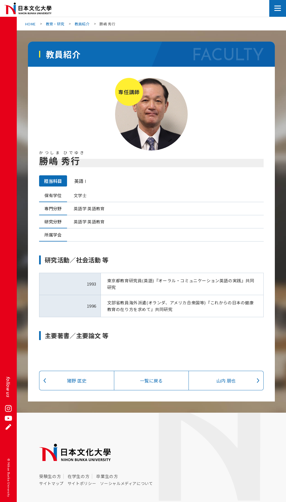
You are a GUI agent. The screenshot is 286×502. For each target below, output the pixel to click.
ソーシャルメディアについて (126, 483)
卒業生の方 (107, 476)
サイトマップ (51, 483)
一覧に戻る (151, 380)
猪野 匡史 (77, 380)
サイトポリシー (82, 483)
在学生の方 (78, 476)
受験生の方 (50, 476)
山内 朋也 (226, 380)
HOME (30, 24)
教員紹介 (82, 24)
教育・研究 (55, 24)
